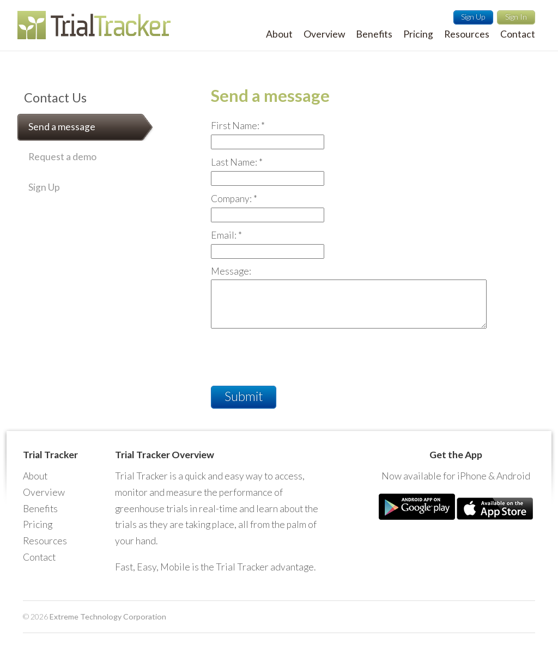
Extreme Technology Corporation (108, 616)
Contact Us (55, 97)
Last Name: (237, 162)
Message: (231, 271)
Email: (226, 235)
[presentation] (294, 353)
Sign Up (473, 16)
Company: (234, 198)
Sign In (516, 16)
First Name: (238, 125)
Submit (244, 396)
